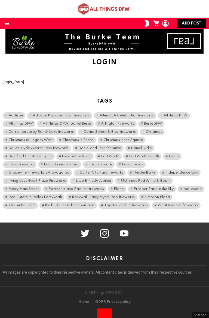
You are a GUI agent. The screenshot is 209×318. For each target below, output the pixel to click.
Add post (191, 24)
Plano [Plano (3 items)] (119, 189)
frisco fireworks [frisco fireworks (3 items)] (21, 164)
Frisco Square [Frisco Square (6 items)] (100, 164)
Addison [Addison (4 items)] (15, 115)
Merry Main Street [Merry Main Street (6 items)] (23, 189)
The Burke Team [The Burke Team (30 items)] (21, 205)
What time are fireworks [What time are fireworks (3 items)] (178, 205)
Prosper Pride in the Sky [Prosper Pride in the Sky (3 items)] (154, 189)
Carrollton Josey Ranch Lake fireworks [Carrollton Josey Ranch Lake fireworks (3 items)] (41, 132)
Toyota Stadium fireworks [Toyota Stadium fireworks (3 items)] (126, 205)
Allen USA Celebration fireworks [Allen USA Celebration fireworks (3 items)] (127, 115)
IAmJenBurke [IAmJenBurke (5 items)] (144, 172)
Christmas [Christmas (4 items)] (154, 132)
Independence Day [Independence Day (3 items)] (181, 172)
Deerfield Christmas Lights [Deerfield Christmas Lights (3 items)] (30, 156)
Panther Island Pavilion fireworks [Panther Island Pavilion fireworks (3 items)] (76, 189)
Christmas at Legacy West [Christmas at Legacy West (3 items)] (30, 140)
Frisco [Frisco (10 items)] (174, 156)
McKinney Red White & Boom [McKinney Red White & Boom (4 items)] (145, 181)
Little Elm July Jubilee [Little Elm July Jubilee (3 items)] (93, 181)
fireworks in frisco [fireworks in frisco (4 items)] (76, 156)
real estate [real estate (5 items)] (192, 189)
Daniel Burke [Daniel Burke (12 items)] (141, 148)
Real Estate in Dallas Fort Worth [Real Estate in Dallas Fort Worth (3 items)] (35, 197)
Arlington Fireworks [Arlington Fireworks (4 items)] (117, 123)
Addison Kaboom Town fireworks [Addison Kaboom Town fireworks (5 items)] (61, 115)
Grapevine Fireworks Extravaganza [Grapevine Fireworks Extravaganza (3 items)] (39, 172)
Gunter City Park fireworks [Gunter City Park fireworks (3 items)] (101, 172)
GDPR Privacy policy (113, 302)
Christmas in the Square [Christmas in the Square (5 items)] (123, 140)
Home (83, 302)
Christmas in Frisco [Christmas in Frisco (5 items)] (78, 140)
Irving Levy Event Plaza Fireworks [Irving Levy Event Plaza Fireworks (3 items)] (37, 181)
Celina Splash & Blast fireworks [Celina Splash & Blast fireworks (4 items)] (110, 132)
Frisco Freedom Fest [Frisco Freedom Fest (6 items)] (61, 164)
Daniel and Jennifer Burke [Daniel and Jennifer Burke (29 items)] (99, 148)
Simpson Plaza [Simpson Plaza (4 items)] (157, 197)
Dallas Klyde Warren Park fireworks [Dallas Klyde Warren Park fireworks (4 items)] (38, 148)
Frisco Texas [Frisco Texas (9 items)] (132, 164)
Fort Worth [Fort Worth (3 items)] (110, 156)
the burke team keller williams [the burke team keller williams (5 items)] (69, 205)
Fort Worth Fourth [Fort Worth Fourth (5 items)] (144, 156)
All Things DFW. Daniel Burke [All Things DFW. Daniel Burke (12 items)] (67, 123)
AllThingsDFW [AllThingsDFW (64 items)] (176, 115)
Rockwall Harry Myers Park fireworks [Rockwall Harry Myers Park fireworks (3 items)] (103, 197)
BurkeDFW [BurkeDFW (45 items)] (153, 123)
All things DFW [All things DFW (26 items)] (20, 123)
